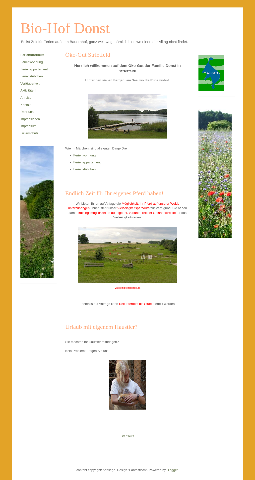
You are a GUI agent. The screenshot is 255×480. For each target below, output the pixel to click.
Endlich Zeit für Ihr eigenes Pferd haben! (114, 193)
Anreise (25, 97)
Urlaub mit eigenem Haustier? (101, 327)
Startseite (127, 436)
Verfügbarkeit (30, 83)
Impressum (28, 126)
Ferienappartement (87, 162)
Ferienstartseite (32, 55)
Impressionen (30, 119)
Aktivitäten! (28, 90)
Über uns (27, 112)
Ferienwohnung (84, 155)
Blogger (172, 470)
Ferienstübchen (84, 169)
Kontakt (25, 105)
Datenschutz (29, 133)
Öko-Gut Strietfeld (87, 54)
